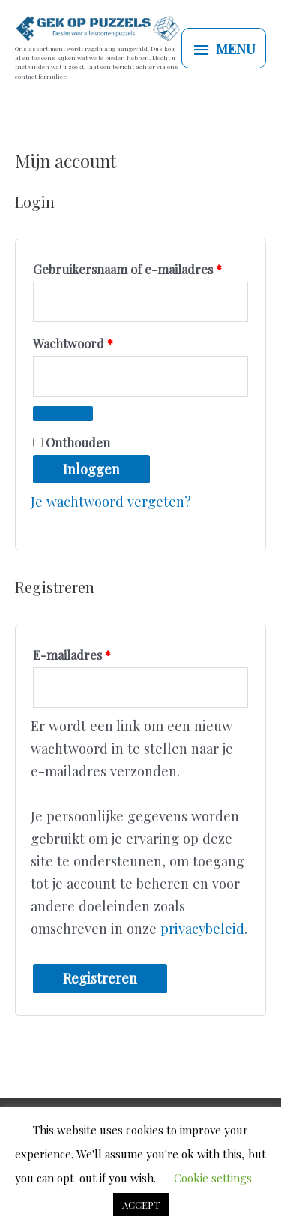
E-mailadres (91, 653)
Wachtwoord (92, 341)
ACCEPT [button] (141, 1204)
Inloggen (91, 468)
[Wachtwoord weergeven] (63, 413)
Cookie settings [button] (213, 1177)
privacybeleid (202, 928)
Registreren (100, 977)
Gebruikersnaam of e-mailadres (140, 267)
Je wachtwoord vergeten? (111, 501)
